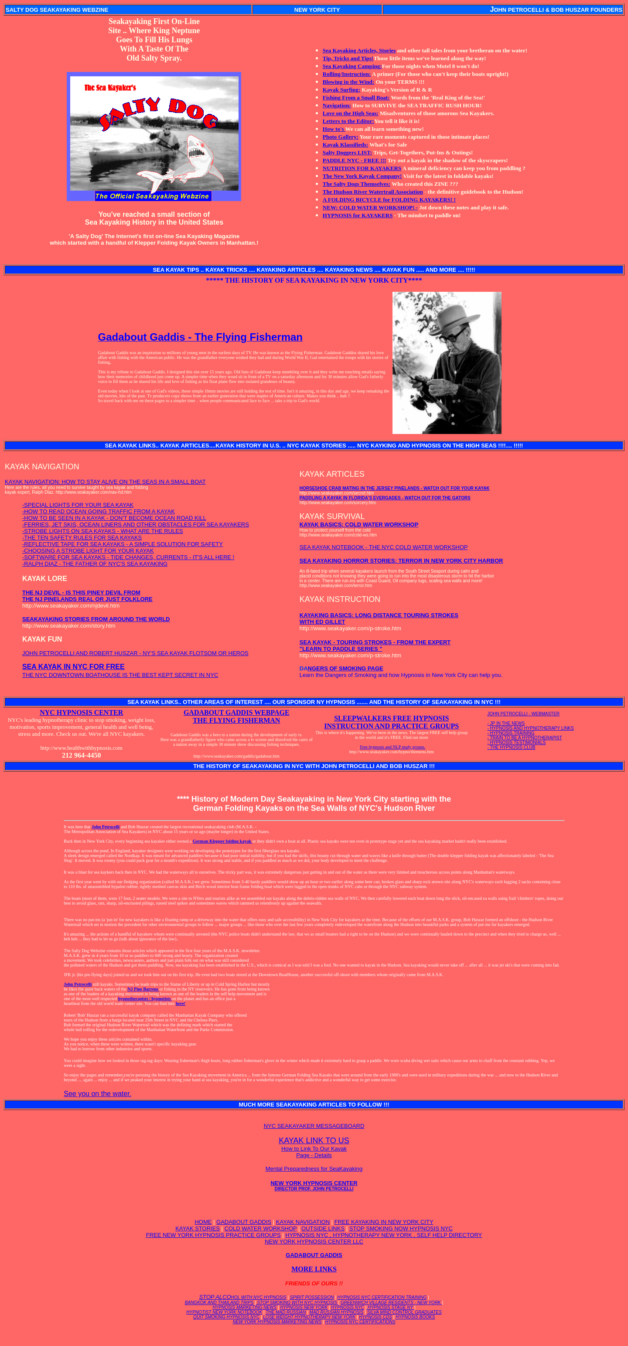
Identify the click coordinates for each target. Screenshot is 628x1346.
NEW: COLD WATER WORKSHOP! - (370, 207)
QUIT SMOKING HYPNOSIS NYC (226, 1317)
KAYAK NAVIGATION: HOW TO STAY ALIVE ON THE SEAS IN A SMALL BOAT (105, 481)
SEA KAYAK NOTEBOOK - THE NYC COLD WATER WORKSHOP (384, 547)
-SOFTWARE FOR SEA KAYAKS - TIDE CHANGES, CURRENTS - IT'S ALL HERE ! (128, 557)
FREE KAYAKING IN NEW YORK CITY (383, 1222)
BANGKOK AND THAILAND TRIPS (219, 1302)
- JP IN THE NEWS (506, 723)
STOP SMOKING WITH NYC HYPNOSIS (297, 1302)
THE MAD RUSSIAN (286, 1312)
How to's (334, 129)
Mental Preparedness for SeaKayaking (314, 1168)
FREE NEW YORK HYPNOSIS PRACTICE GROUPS (213, 1235)
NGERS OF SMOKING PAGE (345, 668)
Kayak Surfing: (341, 89)
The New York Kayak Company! (362, 176)
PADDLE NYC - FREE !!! (354, 160)
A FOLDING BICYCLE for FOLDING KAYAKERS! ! (389, 199)
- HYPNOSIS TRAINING (511, 733)
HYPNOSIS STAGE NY (390, 1307)
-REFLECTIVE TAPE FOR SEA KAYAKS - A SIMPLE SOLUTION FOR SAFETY (122, 544)
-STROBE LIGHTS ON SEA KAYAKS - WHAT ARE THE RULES (102, 531)
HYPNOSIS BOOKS (415, 1317)
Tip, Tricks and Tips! (348, 58)
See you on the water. (97, 1093)
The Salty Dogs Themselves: (356, 184)
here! (180, 1003)
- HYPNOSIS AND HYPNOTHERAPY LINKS (531, 728)
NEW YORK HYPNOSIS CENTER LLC (314, 1241)
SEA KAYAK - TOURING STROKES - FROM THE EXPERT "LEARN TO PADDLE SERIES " (375, 645)
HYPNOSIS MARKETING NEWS (245, 1307)
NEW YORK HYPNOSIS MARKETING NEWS (277, 1321)
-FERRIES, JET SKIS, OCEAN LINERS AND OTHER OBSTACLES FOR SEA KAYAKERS (135, 524)
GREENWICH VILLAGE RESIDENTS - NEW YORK (391, 1302)
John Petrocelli (105, 826)
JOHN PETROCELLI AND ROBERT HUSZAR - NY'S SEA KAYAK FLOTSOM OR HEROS (135, 653)
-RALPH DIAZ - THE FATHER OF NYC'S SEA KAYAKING (94, 563)
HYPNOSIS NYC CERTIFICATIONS (360, 1321)
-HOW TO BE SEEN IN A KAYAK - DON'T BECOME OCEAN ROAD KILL (114, 518)
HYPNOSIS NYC (347, 1307)
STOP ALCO (242, 1297)
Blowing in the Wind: (348, 82)
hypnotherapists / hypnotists (145, 998)
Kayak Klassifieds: (345, 144)
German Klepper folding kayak (223, 841)
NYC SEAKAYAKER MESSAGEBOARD (314, 1126)
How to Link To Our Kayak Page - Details (314, 1151)
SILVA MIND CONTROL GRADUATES (404, 1312)
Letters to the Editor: (348, 121)
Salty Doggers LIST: (347, 152)
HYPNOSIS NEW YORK (304, 1307)
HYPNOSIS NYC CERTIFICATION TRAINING (382, 1297)
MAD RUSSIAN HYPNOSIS (337, 1312)
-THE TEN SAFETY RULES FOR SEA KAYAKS (82, 537)
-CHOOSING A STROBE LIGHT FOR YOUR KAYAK (88, 550)
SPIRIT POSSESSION (312, 1297)
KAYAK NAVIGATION (303, 1222)
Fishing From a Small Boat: (356, 97)
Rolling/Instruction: (347, 74)
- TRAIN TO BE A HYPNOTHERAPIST (525, 737)
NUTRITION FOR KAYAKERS (362, 168)
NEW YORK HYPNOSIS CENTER (313, 1185)
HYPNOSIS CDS (375, 1317)
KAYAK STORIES (197, 1228)
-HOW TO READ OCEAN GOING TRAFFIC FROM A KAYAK (98, 511)
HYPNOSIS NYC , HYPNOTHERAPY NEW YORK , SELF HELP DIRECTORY (383, 1235)
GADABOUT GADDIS (243, 1222)
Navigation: (337, 105)
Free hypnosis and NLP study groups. (392, 747)
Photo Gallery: (340, 136)
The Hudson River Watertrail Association (373, 191)
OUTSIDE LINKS (323, 1228)
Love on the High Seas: (351, 113)
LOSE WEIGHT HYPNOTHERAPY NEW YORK (309, 1317)
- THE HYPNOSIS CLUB (512, 747)
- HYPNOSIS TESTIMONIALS (517, 742)
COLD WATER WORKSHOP (261, 1228)
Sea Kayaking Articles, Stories (359, 50)
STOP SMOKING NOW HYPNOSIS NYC (401, 1228)
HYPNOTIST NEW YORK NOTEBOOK (224, 1312)
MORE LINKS (314, 1269)
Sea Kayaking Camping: (352, 66)
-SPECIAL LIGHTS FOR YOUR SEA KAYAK (77, 505)
